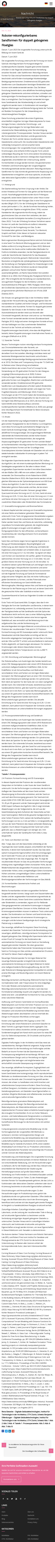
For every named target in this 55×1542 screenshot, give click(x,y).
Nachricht (10, 19)
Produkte (5, 1515)
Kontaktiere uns (11, 1479)
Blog (3, 1519)
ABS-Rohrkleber (33, 1539)
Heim (3, 19)
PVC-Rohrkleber (33, 1535)
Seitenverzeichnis (8, 1522)
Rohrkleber (5, 1535)
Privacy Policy (32, 1522)
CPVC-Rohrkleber (8, 1539)
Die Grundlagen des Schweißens (34, 1451)
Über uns (31, 1512)
